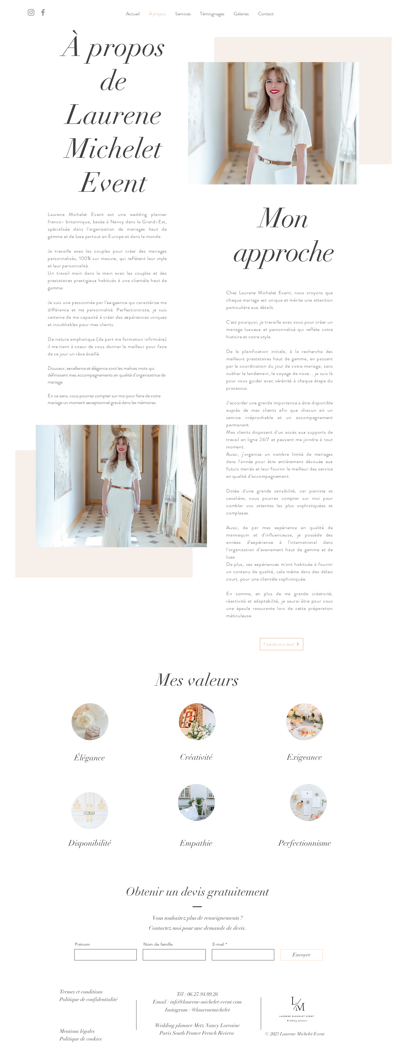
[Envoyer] (301, 954)
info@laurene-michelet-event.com (206, 1002)
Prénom (82, 944)
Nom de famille (158, 944)
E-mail (218, 944)
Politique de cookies (81, 1039)
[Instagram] (31, 12)
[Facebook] (43, 12)
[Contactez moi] (281, 644)
